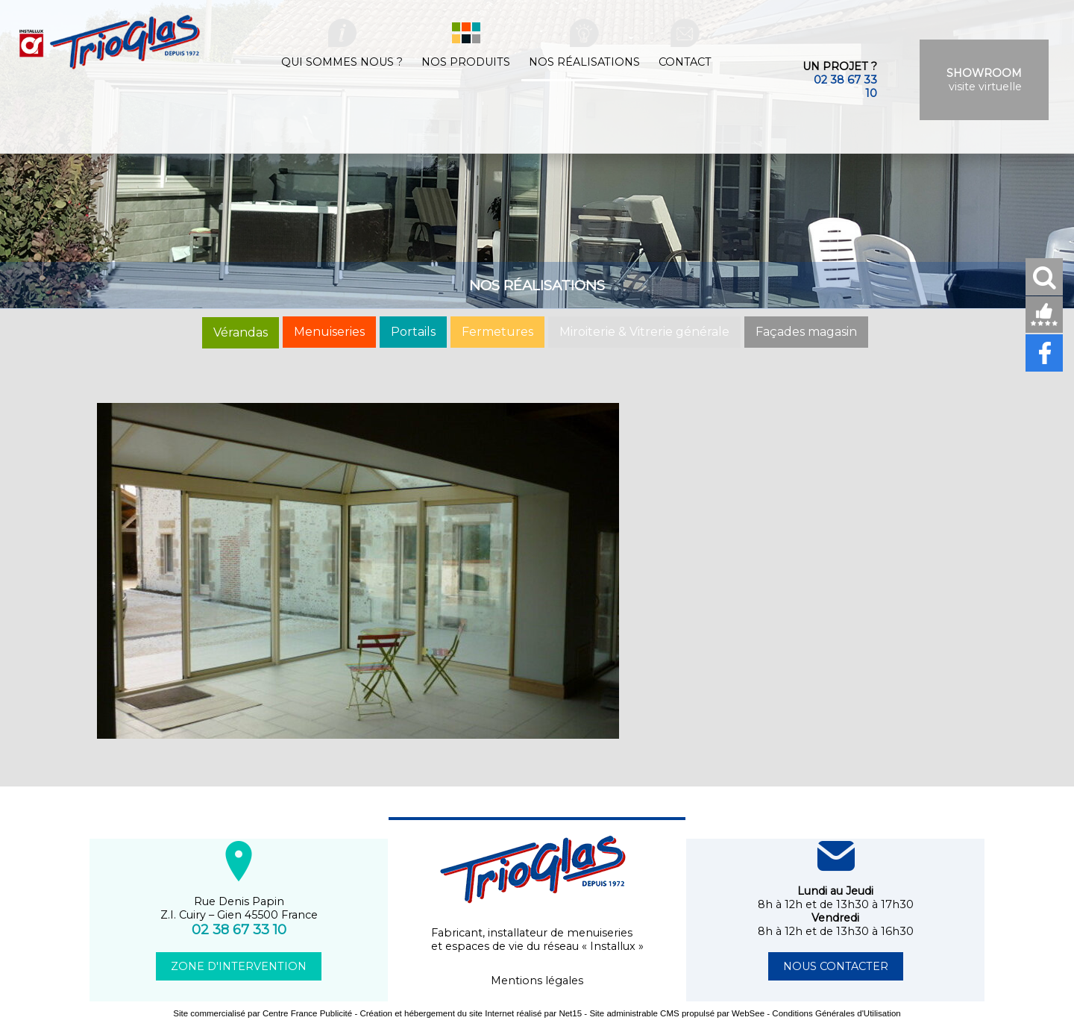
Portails (413, 332)
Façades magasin (806, 332)
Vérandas (240, 332)
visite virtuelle (984, 79)
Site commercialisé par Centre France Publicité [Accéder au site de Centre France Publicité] (262, 1013)
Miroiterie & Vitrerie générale (644, 332)
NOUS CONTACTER (835, 966)
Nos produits (465, 62)
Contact (685, 62)
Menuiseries (329, 332)
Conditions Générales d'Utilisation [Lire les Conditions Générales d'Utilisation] (836, 1013)
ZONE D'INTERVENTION (239, 966)
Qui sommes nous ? (342, 62)
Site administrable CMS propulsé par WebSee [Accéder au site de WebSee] (676, 1013)
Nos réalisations (584, 62)
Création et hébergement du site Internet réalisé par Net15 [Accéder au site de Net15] (470, 1013)
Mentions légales (537, 980)
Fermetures (497, 332)
